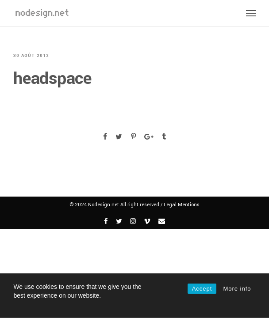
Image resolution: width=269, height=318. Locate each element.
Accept (202, 288)
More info (237, 288)
